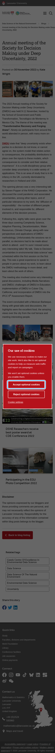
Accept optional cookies (26, 384)
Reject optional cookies (26, 394)
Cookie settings (15, 402)
